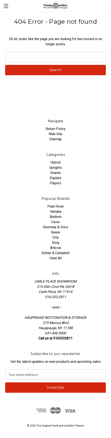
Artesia (55, 248)
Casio (55, 222)
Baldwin (56, 217)
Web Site (55, 134)
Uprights (55, 168)
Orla (55, 237)
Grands (55, 173)
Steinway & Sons (55, 227)
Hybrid (55, 162)
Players (55, 183)
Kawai (55, 232)
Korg (55, 243)
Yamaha (55, 212)
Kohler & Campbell (55, 253)
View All (55, 258)
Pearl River (55, 206)
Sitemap (55, 139)
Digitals (55, 178)
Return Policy (56, 129)
